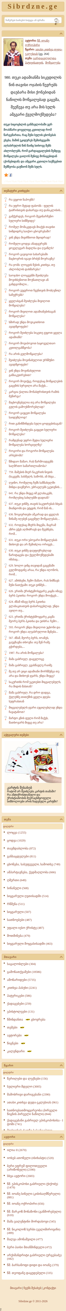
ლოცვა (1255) (16, 832)
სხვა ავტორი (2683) (20, 1176)
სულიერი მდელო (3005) (24, 1086)
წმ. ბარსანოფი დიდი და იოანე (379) (33, 1265)
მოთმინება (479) (18, 935)
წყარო (33, 1065)
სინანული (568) (18, 888)
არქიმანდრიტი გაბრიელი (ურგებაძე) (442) (34, 1257)
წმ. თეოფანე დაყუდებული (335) (29, 1273)
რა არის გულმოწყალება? (26, 353)
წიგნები (16, 1043)
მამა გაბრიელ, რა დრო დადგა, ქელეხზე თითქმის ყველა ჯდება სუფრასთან (30, 697)
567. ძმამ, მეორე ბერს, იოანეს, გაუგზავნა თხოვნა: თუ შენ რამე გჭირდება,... (29, 642)
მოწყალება (52, 62)
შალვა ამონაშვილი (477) (25, 1239)
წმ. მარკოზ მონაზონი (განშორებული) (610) (34, 1213)
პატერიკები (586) (19, 995)
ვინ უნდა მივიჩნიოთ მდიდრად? (30, 237)
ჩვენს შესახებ (32, 1287)
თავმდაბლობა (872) (21, 848)
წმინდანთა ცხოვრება (26, 1019)
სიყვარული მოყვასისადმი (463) (29, 943)
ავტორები (18, 1035)
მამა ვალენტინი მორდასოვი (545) (31, 1221)
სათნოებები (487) (19, 920)
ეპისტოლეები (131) (20, 1011)
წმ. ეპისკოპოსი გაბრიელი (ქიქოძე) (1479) (32, 1185)
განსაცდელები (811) (21, 856)
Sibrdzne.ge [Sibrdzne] (33, 6)
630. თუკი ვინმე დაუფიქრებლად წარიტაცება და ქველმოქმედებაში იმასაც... (31, 555)
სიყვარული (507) (19, 912)
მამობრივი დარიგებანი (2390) (28, 1094)
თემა (33, 819)
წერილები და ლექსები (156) (27, 1078)
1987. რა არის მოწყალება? (26, 652)
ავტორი (33, 1137)
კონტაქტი (49, 1287)
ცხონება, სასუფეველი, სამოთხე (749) (33, 864)
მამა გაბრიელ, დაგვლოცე (26, 659)
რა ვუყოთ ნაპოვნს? (22, 199)
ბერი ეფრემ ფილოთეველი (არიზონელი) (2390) (27, 1167)
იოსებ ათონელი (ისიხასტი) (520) (30, 1158)
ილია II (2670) (16, 1150)
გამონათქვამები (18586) (24, 972)
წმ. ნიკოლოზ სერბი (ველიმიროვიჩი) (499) (33, 1231)
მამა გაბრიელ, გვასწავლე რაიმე (30, 665)
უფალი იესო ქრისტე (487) (25, 927)
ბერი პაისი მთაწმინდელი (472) (29, 1247)
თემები (16, 1027)
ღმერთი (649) (16, 880)
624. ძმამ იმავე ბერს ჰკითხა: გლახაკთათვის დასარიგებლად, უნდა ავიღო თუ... (34, 606)
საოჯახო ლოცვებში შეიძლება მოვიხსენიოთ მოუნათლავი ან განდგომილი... (29, 280)
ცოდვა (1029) (16, 840)
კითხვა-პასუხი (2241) (22, 987)
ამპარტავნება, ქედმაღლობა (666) (31, 872)
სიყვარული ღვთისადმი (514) (27, 896)
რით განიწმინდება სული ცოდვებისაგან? (35, 423)
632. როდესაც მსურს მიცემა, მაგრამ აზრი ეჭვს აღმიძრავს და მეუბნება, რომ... (32, 529)
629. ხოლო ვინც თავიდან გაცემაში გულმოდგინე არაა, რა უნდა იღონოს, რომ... (34, 570)
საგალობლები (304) (21, 964)
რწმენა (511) (15, 904)
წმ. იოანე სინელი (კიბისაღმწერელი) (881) (33, 1195)
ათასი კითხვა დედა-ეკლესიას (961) (32, 1102)
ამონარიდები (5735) (21, 980)
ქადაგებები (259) (19, 1003)
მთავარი (33, 957)
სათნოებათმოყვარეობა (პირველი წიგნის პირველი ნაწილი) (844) (32, 1112)
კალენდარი (19, 1051)
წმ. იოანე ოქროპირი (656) (25, 1203)
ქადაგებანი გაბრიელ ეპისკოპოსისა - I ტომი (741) (35, 1122)
